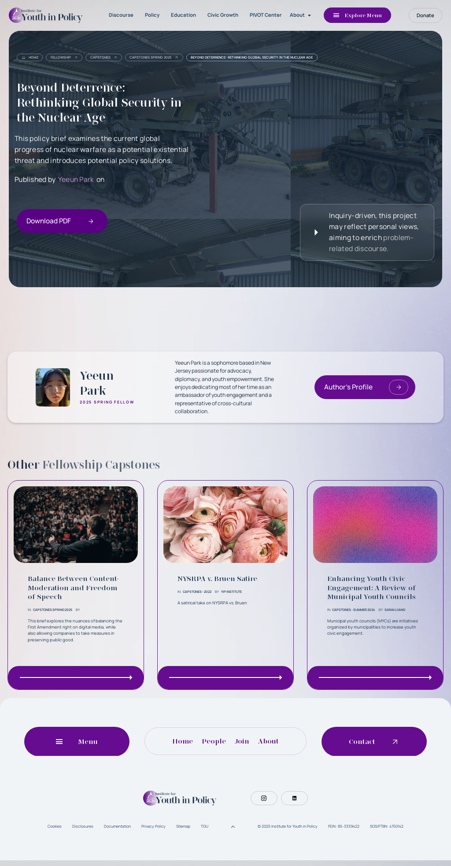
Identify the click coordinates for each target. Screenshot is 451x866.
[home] (47, 15)
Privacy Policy (153, 831)
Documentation (117, 831)
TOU (204, 831)
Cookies (55, 831)
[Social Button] (264, 803)
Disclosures (82, 831)
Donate (425, 15)
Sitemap (183, 831)
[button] (301, 15)
